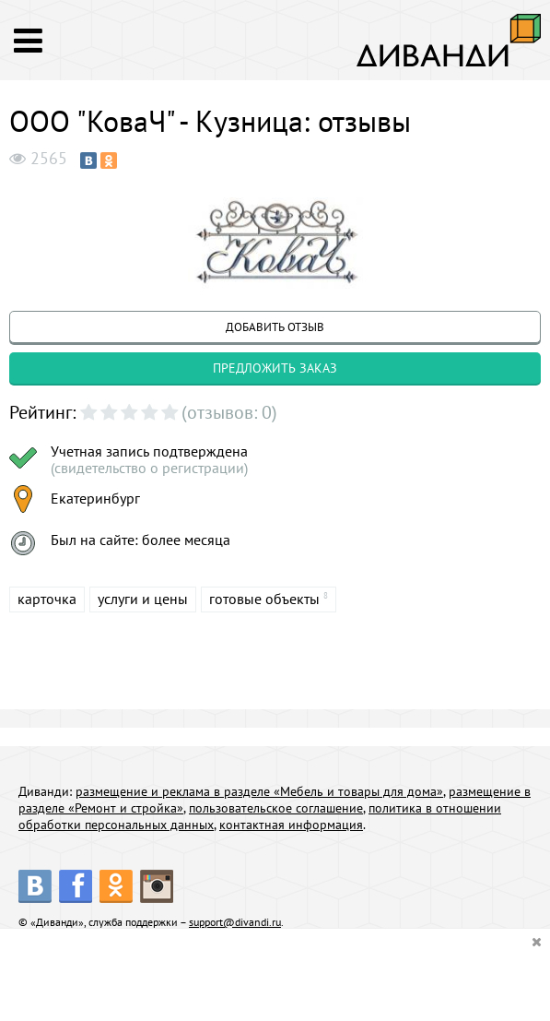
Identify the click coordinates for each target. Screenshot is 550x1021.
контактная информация (291, 824)
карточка (47, 598)
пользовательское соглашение (276, 808)
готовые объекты (264, 598)
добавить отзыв (275, 327)
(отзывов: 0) (229, 412)
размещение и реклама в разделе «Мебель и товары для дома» (259, 791)
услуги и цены (143, 598)
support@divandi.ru (235, 922)
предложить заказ (275, 368)
